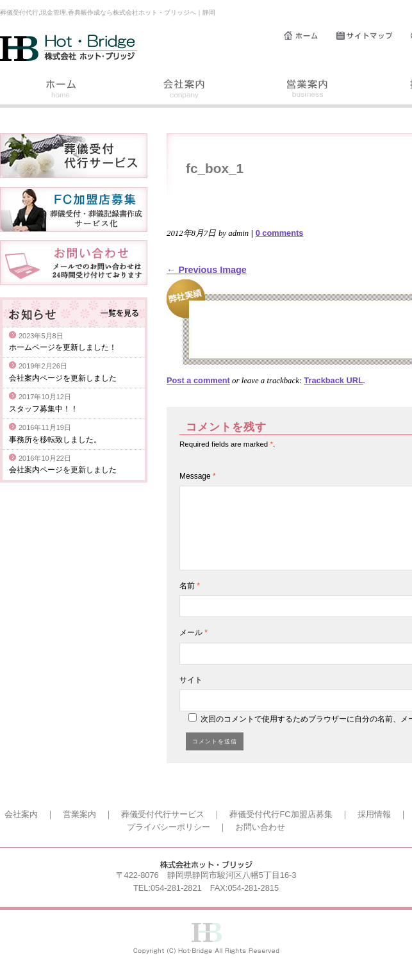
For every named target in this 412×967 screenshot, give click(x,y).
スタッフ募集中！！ (43, 408)
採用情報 (374, 814)
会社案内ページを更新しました (63, 378)
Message (197, 476)
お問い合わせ (260, 827)
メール (193, 632)
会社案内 (184, 90)
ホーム (310, 35)
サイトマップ (373, 35)
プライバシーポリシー (168, 827)
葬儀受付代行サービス (162, 814)
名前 (189, 585)
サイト (190, 679)
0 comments (280, 233)
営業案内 (307, 90)
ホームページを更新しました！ (63, 347)
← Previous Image (207, 270)
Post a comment (198, 380)
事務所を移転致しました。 (55, 439)
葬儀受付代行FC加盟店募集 (280, 814)
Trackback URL (333, 380)
